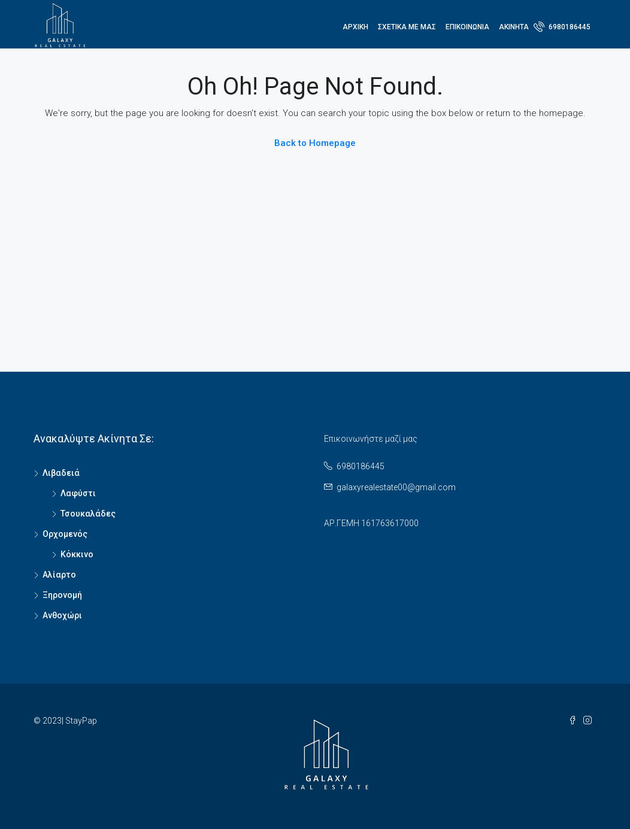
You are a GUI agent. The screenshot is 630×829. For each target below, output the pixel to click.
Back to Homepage (315, 143)
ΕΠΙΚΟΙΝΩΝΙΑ (467, 27)
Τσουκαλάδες (88, 513)
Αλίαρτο (59, 574)
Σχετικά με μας (407, 27)
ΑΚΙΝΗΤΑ (514, 27)
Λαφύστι (78, 493)
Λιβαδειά (61, 473)
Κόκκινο (76, 554)
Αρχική (355, 27)
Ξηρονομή (62, 595)
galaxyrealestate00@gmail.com (396, 487)
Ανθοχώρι (62, 615)
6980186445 (562, 26)
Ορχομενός (65, 534)
